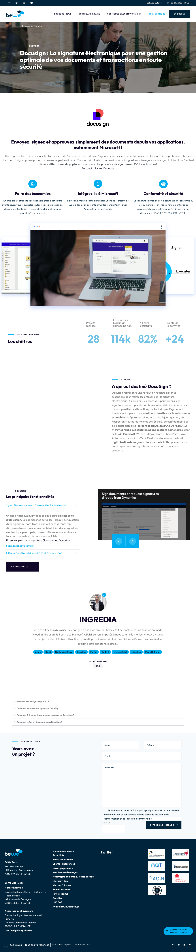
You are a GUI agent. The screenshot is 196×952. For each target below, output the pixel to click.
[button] (98, 701)
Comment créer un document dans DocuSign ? (39, 722)
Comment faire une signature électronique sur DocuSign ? (45, 715)
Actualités (58, 855)
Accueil (28, 26)
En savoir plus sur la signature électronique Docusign (38, 540)
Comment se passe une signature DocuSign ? (39, 708)
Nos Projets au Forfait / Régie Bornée (73, 876)
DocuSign (58, 898)
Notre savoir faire (63, 859)
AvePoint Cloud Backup (66, 906)
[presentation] (119, 541)
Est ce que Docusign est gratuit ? (33, 701)
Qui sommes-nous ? (63, 850)
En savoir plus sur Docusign (98, 168)
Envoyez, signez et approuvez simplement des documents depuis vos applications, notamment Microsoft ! (98, 144)
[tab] (43, 505)
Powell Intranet (61, 889)
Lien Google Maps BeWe (18, 930)
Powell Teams (60, 893)
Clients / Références (64, 863)
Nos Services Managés (65, 872)
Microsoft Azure (62, 885)
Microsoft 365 (60, 880)
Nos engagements (63, 868)
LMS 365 (57, 902)
